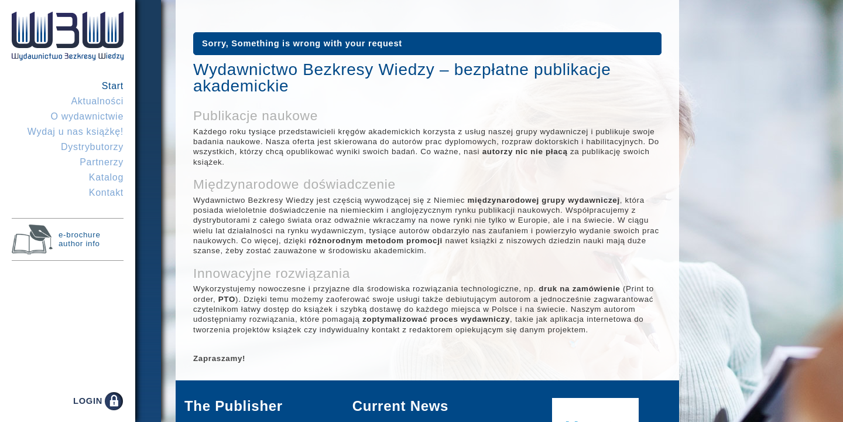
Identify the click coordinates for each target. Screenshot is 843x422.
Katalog (106, 177)
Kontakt (106, 193)
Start (113, 86)
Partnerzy (102, 162)
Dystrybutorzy (92, 147)
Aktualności (97, 101)
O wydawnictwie (87, 116)
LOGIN (87, 401)
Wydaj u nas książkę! (76, 132)
